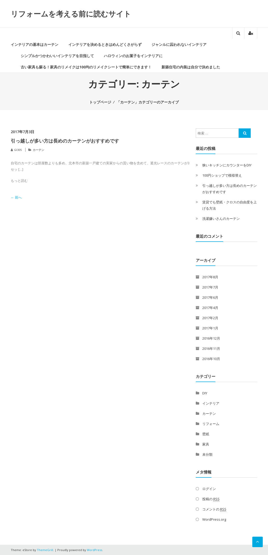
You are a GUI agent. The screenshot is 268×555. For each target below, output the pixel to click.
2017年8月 (210, 277)
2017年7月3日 (22, 131)
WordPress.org (214, 519)
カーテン (38, 150)
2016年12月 (211, 338)
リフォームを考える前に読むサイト (71, 14)
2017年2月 (210, 317)
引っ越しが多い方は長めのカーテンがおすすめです (65, 141)
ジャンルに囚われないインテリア (179, 44)
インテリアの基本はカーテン (34, 44)
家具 (205, 444)
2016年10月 (211, 358)
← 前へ (16, 197)
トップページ (100, 102)
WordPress (94, 550)
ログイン (209, 488)
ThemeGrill (45, 550)
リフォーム (210, 423)
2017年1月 (210, 328)
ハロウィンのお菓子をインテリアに (133, 55)
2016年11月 (211, 348)
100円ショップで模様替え (222, 175)
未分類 (207, 454)
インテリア (210, 403)
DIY (204, 393)
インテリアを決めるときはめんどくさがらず (105, 44)
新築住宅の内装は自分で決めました (190, 66)
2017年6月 (210, 297)
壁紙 (205, 434)
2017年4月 (210, 307)
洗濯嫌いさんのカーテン (221, 218)
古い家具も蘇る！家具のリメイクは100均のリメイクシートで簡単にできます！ (86, 66)
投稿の (211, 499)
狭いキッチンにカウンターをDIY (227, 165)
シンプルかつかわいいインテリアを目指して (57, 55)
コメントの (214, 509)
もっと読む (19, 180)
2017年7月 (210, 287)
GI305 (18, 150)
